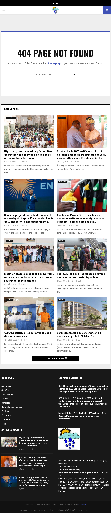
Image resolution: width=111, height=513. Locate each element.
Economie (62, 181)
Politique (62, 118)
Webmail (23, 510)
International (11, 118)
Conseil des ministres (11, 407)
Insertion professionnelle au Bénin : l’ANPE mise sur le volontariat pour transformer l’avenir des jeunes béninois (29, 277)
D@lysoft (82, 504)
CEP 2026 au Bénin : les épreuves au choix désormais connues (27, 334)
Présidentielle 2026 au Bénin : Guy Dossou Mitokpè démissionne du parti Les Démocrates (82, 416)
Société (9, 240)
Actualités (6, 386)
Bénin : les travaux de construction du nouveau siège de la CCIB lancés (79, 334)
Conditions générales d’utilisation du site (72, 510)
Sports (4, 398)
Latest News (11, 108)
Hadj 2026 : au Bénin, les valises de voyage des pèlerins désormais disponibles (81, 276)
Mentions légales (46, 510)
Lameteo (5, 419)
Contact (33, 510)
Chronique (6, 403)
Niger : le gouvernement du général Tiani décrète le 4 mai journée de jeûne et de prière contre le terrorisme (28, 154)
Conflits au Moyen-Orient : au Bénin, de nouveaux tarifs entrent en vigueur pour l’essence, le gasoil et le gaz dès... (80, 218)
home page (54, 63)
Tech (3, 424)
